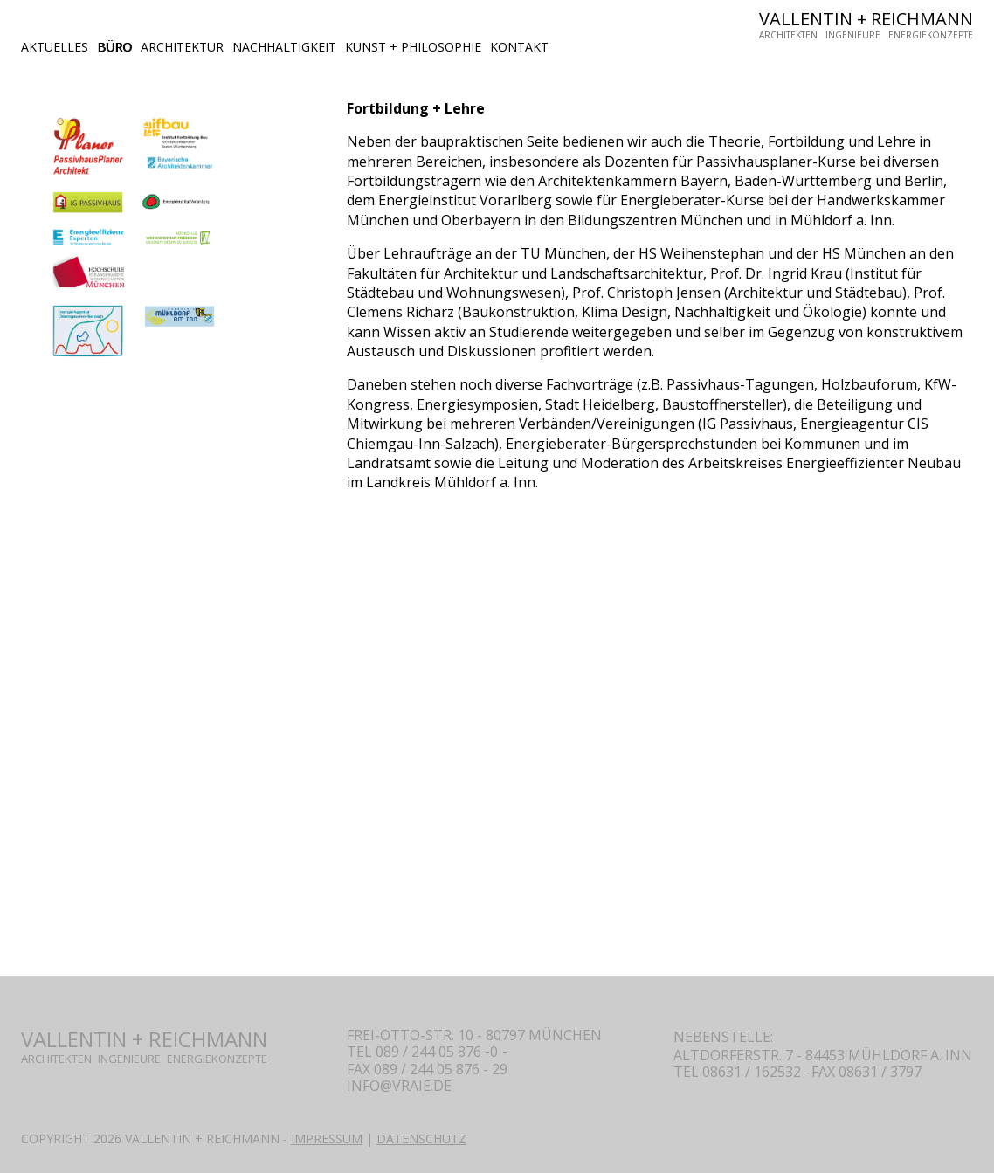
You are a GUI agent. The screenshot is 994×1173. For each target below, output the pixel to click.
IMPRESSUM (326, 1138)
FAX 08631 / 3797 (866, 1071)
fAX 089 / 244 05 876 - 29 (427, 1069)
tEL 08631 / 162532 (737, 1071)
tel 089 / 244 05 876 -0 (422, 1051)
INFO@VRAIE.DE (399, 1086)
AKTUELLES (54, 46)
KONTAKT (519, 46)
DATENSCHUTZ (421, 1138)
